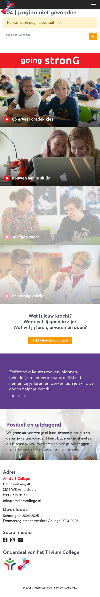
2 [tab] (18, 396)
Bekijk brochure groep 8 (50, 340)
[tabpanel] (51, 381)
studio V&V (70, 587)
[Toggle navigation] (94, 4)
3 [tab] (24, 396)
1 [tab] (12, 396)
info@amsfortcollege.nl (22, 501)
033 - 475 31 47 (15, 495)
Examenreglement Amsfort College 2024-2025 (40, 521)
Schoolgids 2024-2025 (21, 516)
